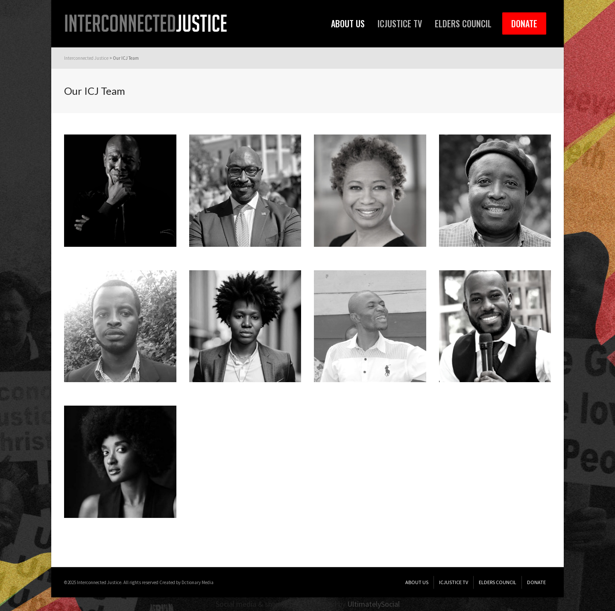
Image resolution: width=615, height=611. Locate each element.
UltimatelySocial (373, 604)
